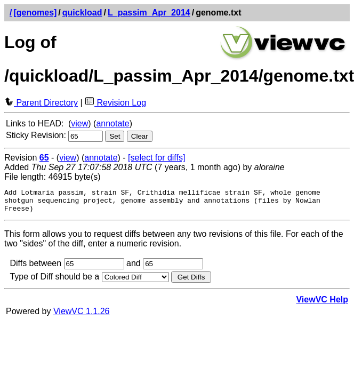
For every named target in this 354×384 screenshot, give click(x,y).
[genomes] (35, 12)
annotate (112, 123)
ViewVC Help (322, 304)
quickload (82, 12)
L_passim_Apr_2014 (149, 12)
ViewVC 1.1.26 (81, 316)
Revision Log (115, 102)
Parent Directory (41, 102)
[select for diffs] (156, 157)
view (79, 123)
